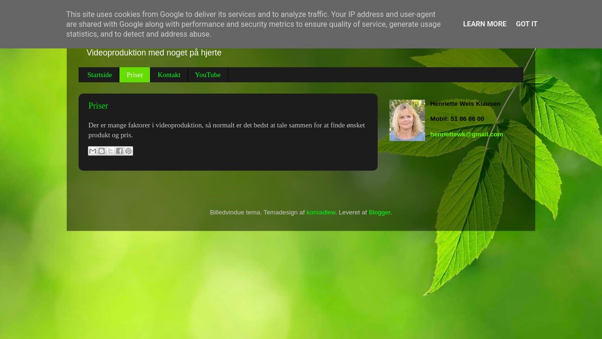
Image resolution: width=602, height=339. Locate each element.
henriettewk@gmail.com (466, 134)
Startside (99, 75)
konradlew (321, 212)
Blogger (379, 212)
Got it (527, 24)
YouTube (208, 75)
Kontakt (169, 75)
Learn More (485, 24)
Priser (135, 75)
